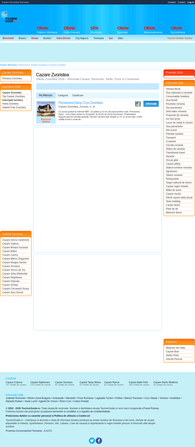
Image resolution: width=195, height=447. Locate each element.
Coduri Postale (81, 401)
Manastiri (70, 398)
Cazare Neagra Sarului (14, 262)
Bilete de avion (173, 190)
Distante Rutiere (14, 401)
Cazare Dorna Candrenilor (15, 240)
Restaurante (172, 178)
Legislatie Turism (104, 398)
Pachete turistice (174, 134)
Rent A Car (65, 401)
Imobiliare (175, 398)
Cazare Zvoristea (11, 92)
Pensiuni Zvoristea (12, 78)
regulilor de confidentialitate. (96, 411)
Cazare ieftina (173, 163)
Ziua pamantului (174, 126)
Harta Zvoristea (10, 103)
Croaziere (171, 141)
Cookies (172, 2)
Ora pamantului (174, 107)
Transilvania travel (175, 152)
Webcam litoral (173, 212)
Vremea (164, 398)
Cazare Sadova (10, 243)
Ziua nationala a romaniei (179, 92)
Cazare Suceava (11, 266)
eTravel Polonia (150, 408)
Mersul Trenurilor (133, 398)
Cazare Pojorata (11, 281)
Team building (173, 201)
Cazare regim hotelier (177, 186)
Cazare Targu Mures (90, 382)
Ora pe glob (172, 160)
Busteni (47, 38)
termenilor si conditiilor (64, 411)
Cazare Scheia (10, 285)
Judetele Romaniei (15, 398)
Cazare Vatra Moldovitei (14, 273)
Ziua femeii (171, 100)
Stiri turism (171, 130)
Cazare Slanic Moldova (165, 382)
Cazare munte (173, 193)
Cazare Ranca (111, 382)
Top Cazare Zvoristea (13, 96)
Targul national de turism (179, 182)
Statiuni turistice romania (179, 167)
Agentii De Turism (48, 401)
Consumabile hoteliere (177, 96)
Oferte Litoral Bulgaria (38, 398)
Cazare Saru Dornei (12, 292)
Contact (181, 2)
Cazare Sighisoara (40, 382)
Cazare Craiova (14, 382)
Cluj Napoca (81, 38)
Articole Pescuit (174, 359)
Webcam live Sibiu (175, 347)
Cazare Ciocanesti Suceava (15, 288)
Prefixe (119, 398)
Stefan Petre (172, 355)
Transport (171, 137)
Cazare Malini (9, 251)
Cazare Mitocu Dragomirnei (15, 258)
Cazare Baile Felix (138, 382)
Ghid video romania (176, 111)
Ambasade (58, 398)
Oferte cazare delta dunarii (179, 197)
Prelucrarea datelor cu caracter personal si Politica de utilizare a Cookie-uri (48, 415)
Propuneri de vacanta (177, 115)
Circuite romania (174, 145)
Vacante (170, 156)
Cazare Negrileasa (12, 277)
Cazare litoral (173, 205)
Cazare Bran (172, 351)
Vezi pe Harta (138, 104)
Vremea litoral (173, 89)
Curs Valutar (151, 398)
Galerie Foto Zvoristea (14, 107)
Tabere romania (174, 175)
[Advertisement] (72, 52)
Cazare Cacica (10, 255)
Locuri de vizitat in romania (179, 122)
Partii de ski (172, 208)
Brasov (22, 38)
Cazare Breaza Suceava (15, 247)
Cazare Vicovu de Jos (13, 270)
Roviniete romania (175, 104)
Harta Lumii (31, 401)
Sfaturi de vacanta (175, 148)
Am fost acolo (173, 119)
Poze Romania (85, 398)
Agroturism (171, 171)
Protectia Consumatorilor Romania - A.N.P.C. (29, 430)
